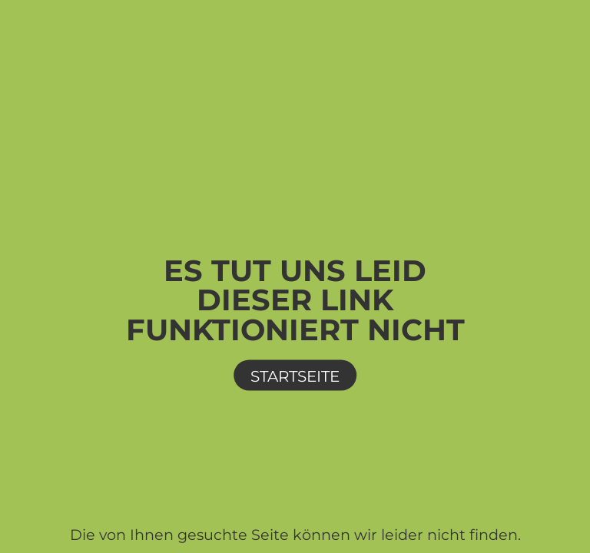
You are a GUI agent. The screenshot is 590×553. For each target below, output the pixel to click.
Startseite (295, 376)
